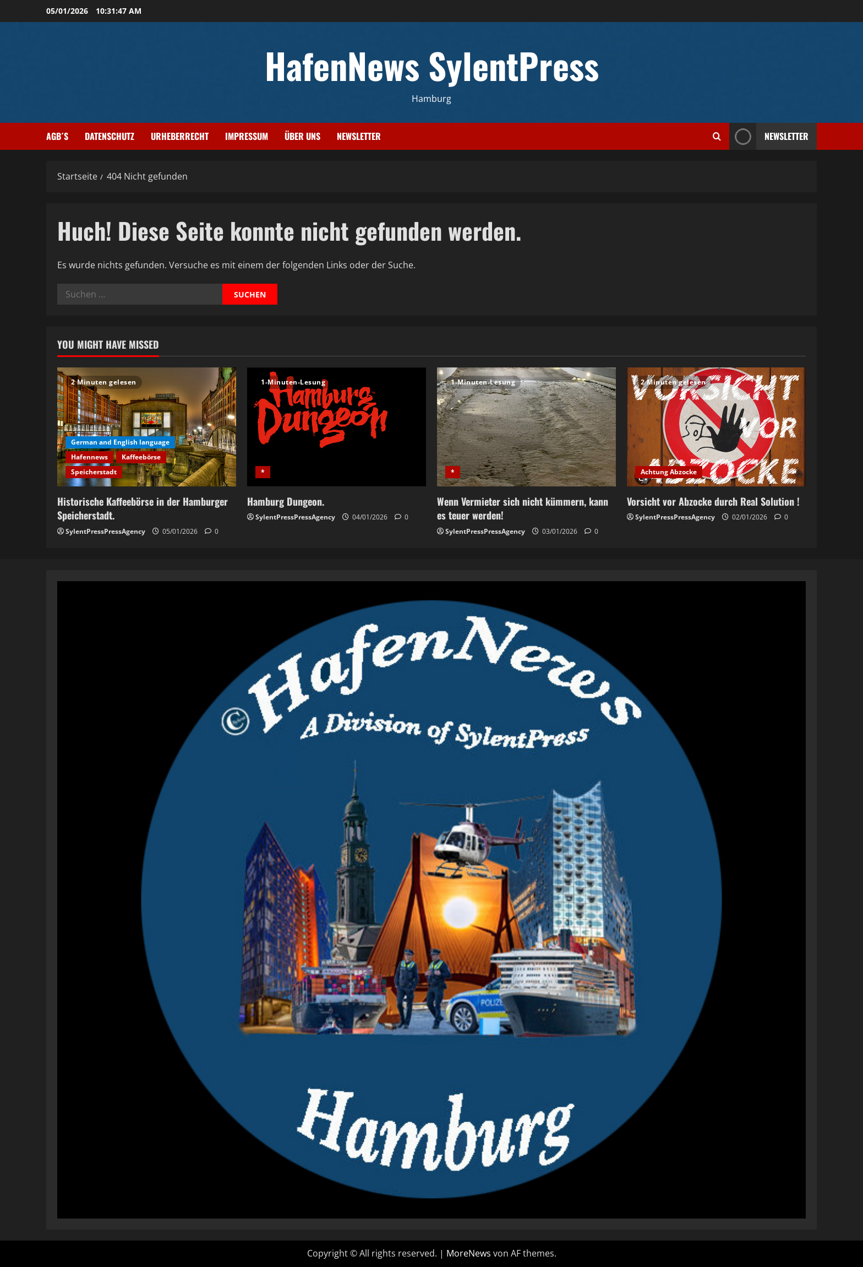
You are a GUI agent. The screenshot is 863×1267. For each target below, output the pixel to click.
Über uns (302, 136)
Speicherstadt (94, 472)
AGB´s (57, 136)
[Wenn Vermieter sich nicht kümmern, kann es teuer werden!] (526, 427)
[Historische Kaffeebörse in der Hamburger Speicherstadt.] (146, 427)
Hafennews (89, 457)
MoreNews (468, 1253)
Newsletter (359, 136)
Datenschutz (109, 136)
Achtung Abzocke (669, 472)
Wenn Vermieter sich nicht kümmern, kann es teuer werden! (522, 508)
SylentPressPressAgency (105, 531)
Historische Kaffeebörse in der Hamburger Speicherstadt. (142, 508)
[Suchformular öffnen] (717, 136)
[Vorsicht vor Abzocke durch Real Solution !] (716, 427)
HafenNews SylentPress (432, 65)
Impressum (246, 136)
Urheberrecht (180, 136)
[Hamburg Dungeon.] (336, 427)
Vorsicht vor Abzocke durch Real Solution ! (713, 501)
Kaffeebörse (141, 457)
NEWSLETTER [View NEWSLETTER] (769, 136)
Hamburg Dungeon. (285, 501)
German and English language (120, 442)
